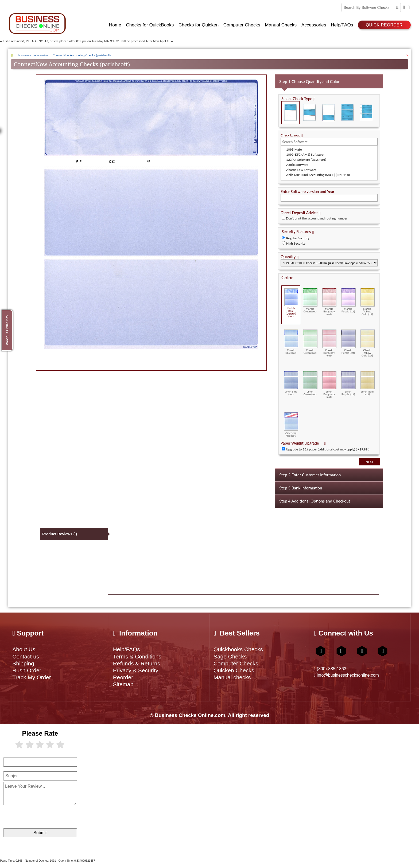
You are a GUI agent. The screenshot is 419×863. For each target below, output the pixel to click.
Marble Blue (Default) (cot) (291, 302)
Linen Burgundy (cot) (329, 384)
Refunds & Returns (136, 663)
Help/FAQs (126, 649)
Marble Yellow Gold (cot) (367, 301)
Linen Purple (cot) (348, 383)
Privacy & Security (135, 670)
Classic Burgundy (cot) (329, 343)
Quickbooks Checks (238, 649)
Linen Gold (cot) (367, 383)
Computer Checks (236, 663)
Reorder (123, 677)
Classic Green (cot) (310, 341)
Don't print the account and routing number (316, 218)
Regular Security (297, 238)
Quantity (288, 256)
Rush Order (26, 670)
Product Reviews (59, 534)
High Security (295, 243)
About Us (23, 649)
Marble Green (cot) (310, 300)
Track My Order (31, 677)
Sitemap (123, 684)
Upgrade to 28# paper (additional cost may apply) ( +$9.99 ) (327, 449)
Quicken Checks (234, 670)
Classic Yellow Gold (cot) (367, 343)
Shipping (23, 663)
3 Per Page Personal (366, 112)
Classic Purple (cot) (348, 341)
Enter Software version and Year (307, 191)
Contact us (25, 656)
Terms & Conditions (137, 656)
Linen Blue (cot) (291, 383)
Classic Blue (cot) (291, 341)
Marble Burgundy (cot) (329, 301)
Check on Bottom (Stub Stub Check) (328, 112)
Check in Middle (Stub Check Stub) (309, 112)
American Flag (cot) (291, 424)
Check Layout (290, 135)
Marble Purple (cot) (348, 300)
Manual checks (232, 677)
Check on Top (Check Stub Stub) (290, 112)
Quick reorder (384, 25)
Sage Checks (230, 656)
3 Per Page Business (347, 112)
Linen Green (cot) (310, 383)
